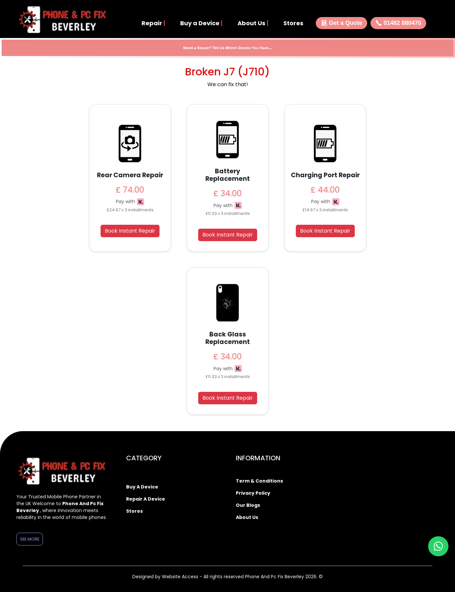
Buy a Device (201, 23)
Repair (153, 23)
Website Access (180, 576)
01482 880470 (398, 23)
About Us (252, 23)
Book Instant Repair (130, 231)
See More (29, 539)
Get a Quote (341, 23)
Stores (293, 23)
